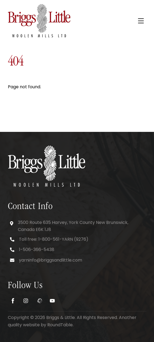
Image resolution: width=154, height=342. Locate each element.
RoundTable (60, 325)
